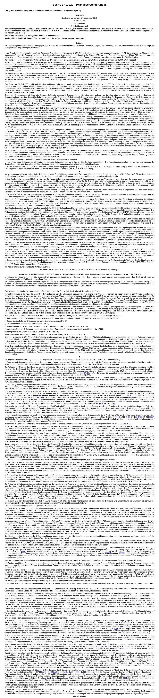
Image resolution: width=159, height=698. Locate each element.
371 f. (86, 373)
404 (101, 403)
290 (29, 397)
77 (125, 223)
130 (151, 646)
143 (139, 417)
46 (34, 393)
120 (6, 397)
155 (131, 395)
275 (118, 646)
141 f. (121, 552)
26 (129, 646)
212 (6, 650)
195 (117, 650)
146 (127, 417)
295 (41, 397)
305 (151, 417)
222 (18, 397)
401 (106, 646)
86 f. (130, 468)
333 (77, 672)
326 (140, 646)
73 (127, 212)
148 (151, 604)
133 (138, 470)
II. (79, 171)
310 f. (144, 395)
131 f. (108, 552)
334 (23, 552)
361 (53, 672)
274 (95, 646)
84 (117, 417)
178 (13, 648)
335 (50, 203)
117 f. (26, 401)
